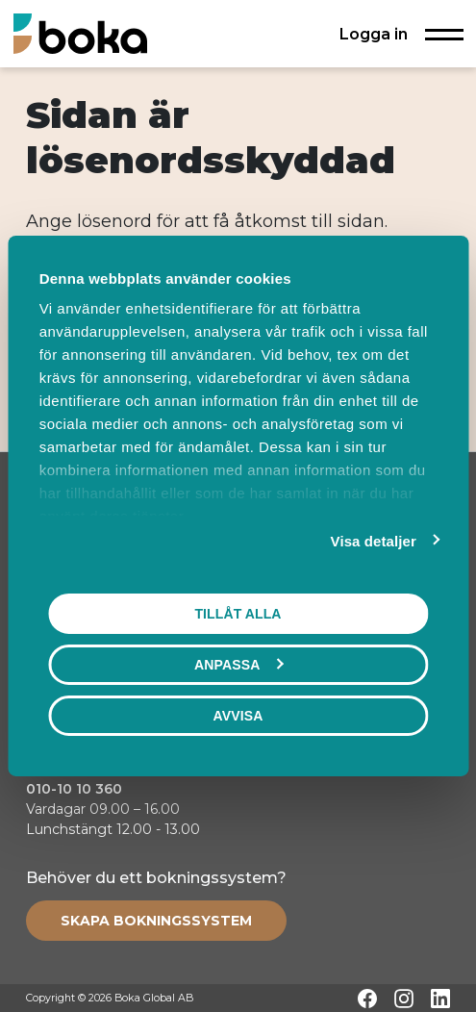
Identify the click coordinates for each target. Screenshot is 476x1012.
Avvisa (238, 715)
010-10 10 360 (74, 788)
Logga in (373, 33)
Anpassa (238, 664)
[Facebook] (367, 998)
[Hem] (80, 33)
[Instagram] (403, 998)
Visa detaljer (373, 541)
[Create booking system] (156, 920)
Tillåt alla (237, 613)
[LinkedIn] (440, 998)
